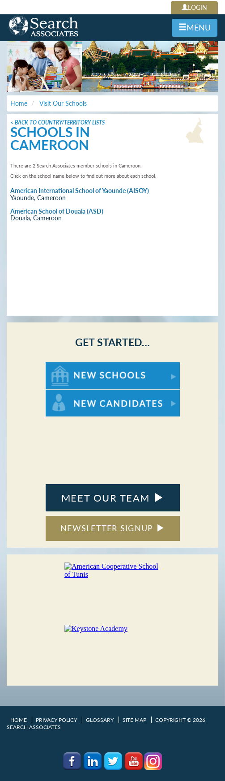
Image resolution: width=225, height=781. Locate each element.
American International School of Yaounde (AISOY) (79, 190)
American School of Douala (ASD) (56, 211)
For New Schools (69, 366)
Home (18, 720)
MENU (194, 27)
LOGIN (194, 7)
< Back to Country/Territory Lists (57, 122)
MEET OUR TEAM (112, 498)
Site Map (134, 720)
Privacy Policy (56, 720)
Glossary (100, 720)
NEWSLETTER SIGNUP (112, 528)
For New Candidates (74, 394)
